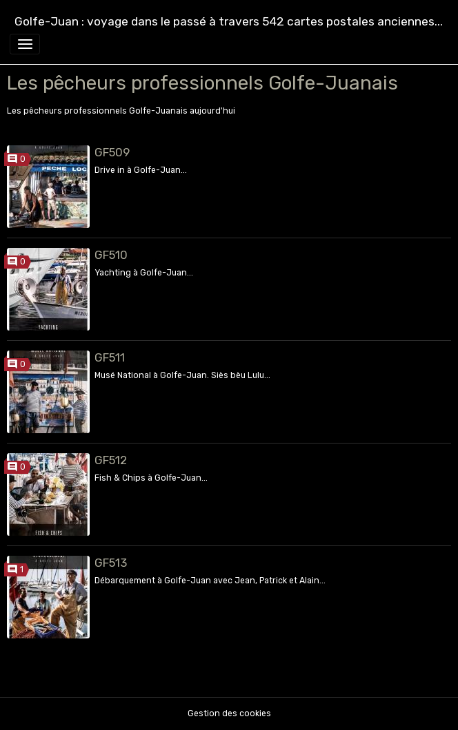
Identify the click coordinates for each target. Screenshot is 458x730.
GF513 (110, 563)
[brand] (229, 22)
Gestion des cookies (229, 713)
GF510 (111, 255)
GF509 (112, 152)
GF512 (110, 460)
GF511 (109, 357)
